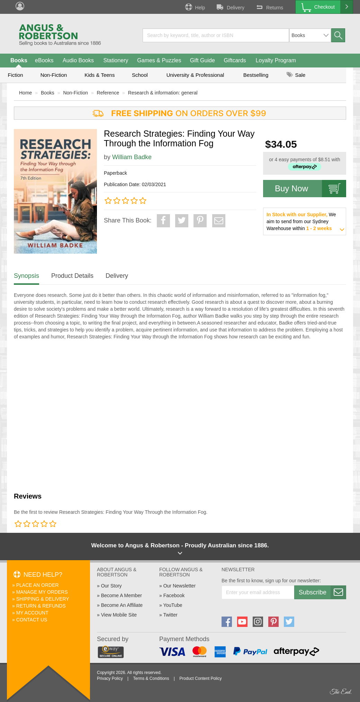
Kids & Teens (99, 75)
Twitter (170, 615)
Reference (108, 92)
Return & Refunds (41, 606)
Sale (296, 75)
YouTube (172, 605)
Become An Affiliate (122, 605)
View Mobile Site (119, 615)
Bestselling (256, 75)
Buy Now (310, 188)
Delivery (229, 7)
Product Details (72, 275)
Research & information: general (163, 92)
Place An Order (37, 585)
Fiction (15, 75)
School (140, 75)
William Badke (132, 157)
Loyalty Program (276, 60)
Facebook (173, 595)
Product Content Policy (200, 678)
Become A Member (121, 595)
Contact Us (31, 619)
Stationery (115, 60)
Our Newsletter (179, 586)
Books (18, 60)
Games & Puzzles (159, 60)
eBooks (44, 60)
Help (194, 7)
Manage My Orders (42, 592)
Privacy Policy (110, 678)
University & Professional (195, 75)
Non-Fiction (53, 75)
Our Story (111, 586)
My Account (32, 613)
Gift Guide (202, 60)
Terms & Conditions (151, 678)
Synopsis (26, 275)
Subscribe (322, 592)
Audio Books (78, 60)
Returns (269, 7)
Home (25, 92)
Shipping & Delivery (42, 599)
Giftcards (235, 60)
